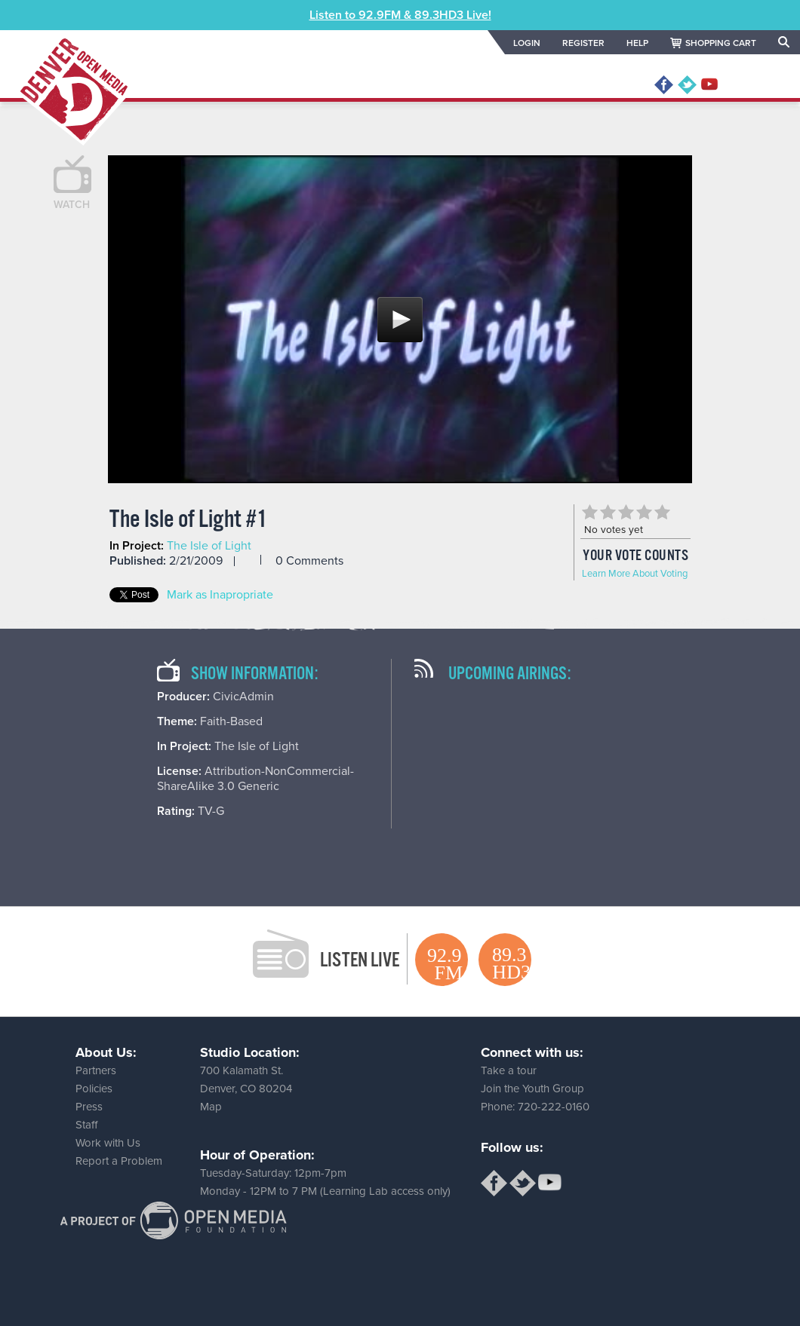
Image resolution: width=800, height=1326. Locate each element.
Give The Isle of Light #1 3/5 (626, 511)
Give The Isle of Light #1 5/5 (662, 511)
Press (89, 1106)
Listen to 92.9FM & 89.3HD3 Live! (400, 15)
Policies (93, 1088)
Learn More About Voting (635, 574)
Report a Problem (118, 1161)
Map (211, 1106)
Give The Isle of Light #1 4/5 (644, 511)
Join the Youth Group (532, 1088)
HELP (637, 43)
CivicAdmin (243, 696)
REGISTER (583, 43)
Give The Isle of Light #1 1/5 (589, 511)
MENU (756, 85)
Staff (86, 1125)
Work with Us (107, 1143)
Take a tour (509, 1070)
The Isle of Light (209, 545)
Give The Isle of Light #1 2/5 (607, 511)
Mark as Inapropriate (220, 594)
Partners (95, 1070)
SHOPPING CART (720, 43)
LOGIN (526, 43)
